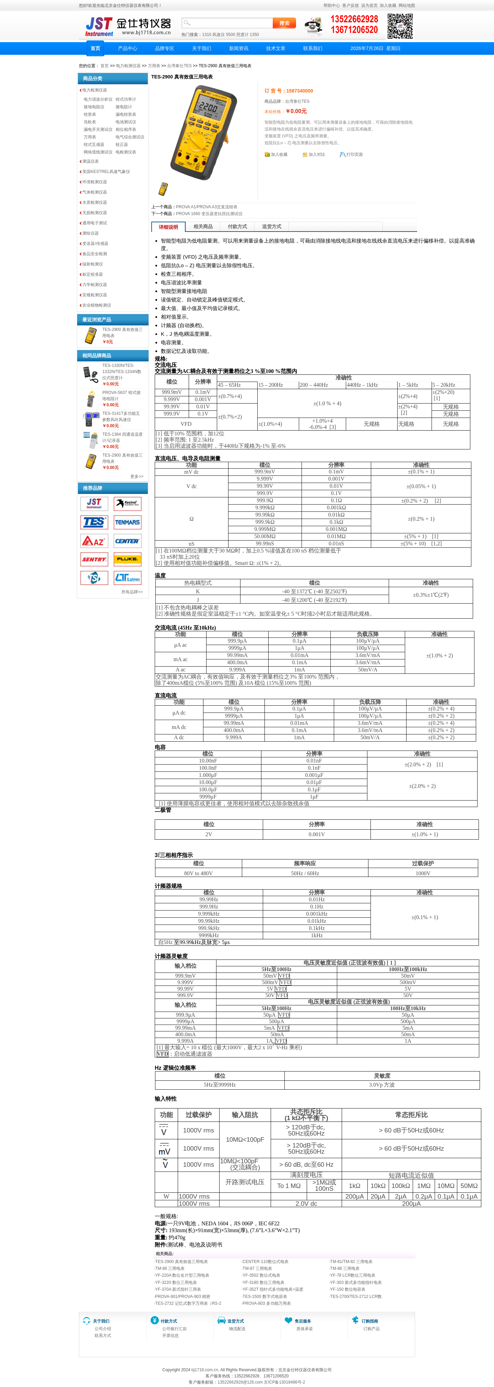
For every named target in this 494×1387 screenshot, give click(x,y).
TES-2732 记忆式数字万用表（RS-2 (188, 1303)
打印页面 (354, 154)
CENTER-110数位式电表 (265, 1261)
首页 (95, 48)
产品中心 (127, 48)
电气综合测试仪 (130, 137)
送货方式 (271, 226)
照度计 (242, 34)
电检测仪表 (126, 152)
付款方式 (237, 226)
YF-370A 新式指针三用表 (178, 1289)
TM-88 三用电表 (345, 1268)
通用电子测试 (94, 223)
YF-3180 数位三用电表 (263, 1282)
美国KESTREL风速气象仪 (106, 171)
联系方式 (103, 1335)
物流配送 (237, 1328)
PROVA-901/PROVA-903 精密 (182, 1296)
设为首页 (369, 5)
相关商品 (203, 226)
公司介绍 (103, 1328)
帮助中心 (332, 5)
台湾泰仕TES (179, 65)
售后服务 (303, 1321)
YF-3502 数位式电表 (261, 1275)
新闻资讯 (238, 48)
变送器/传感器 (95, 243)
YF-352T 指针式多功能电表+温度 (273, 1289)
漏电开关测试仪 (98, 129)
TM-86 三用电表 (170, 1268)
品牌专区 (164, 48)
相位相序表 (126, 129)
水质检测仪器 (94, 202)
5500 (230, 34)
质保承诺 (304, 1328)
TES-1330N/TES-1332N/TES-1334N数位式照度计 (121, 371)
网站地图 (407, 5)
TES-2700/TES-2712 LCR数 (356, 1296)
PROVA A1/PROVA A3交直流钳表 (206, 207)
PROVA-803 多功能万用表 (267, 1303)
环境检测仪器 (94, 181)
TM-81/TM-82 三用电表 (351, 1261)
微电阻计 (124, 106)
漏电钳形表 (126, 114)
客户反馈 (350, 5)
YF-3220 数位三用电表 (176, 1282)
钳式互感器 (94, 144)
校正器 (122, 144)
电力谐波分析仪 (98, 99)
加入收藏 (388, 5)
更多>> (136, 476)
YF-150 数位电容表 (347, 1289)
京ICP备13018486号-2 (284, 1382)
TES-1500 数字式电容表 (265, 1296)
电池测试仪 (126, 122)
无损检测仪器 (94, 212)
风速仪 (218, 34)
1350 (254, 34)
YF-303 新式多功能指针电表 (356, 1282)
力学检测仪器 (94, 284)
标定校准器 (92, 274)
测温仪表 (90, 161)
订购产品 (371, 1328)
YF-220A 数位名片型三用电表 (182, 1275)
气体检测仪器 (94, 192)
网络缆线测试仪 (98, 152)
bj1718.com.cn (204, 1369)
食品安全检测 (94, 253)
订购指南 (370, 1321)
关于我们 (201, 48)
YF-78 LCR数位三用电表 (352, 1275)
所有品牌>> (132, 592)
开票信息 (170, 1335)
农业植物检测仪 (96, 305)
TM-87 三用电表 (257, 1268)
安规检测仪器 (94, 295)
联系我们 (312, 48)
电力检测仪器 (128, 65)
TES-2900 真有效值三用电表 (181, 1261)
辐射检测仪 (92, 264)
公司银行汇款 (174, 1328)
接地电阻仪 (94, 106)
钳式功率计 (126, 99)
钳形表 (90, 114)
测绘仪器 (90, 233)
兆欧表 (90, 122)
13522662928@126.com (240, 1382)
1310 (206, 34)
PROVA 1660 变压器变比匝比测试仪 (209, 213)
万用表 (154, 65)
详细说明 (168, 227)
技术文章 (275, 48)
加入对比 (317, 154)
